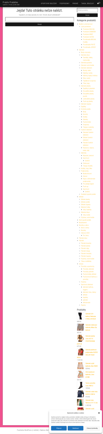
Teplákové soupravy (89, 81)
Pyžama (83, 282)
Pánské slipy (85, 248)
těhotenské (86, 303)
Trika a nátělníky (86, 261)
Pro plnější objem (88, 184)
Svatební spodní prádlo (88, 194)
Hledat (87, 15)
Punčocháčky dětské (89, 274)
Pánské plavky (85, 246)
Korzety (85, 114)
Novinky (83, 230)
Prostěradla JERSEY (89, 47)
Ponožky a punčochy (87, 266)
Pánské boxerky (86, 243)
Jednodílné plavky (88, 99)
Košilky (85, 117)
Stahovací (86, 163)
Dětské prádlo (85, 202)
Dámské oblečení (86, 68)
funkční (87, 161)
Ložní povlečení (86, 27)
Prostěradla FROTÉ (89, 45)
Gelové (85, 176)
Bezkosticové (87, 174)
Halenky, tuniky (87, 73)
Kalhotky (83, 153)
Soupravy (86, 125)
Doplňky (83, 107)
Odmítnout (75, 428)
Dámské (81, 50)
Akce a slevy (85, 228)
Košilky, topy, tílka (86, 168)
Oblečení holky (85, 207)
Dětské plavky (85, 199)
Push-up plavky (88, 101)
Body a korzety (85, 52)
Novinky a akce (84, 225)
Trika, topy (86, 83)
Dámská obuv (85, 55)
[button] (99, 413)
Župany (83, 305)
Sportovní (86, 158)
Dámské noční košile (87, 65)
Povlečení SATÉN (88, 37)
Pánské (75, 3)
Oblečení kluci (85, 212)
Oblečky (85, 119)
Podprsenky (65, 3)
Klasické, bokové (88, 155)
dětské (85, 295)
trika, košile (86, 215)
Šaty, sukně (86, 78)
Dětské (81, 197)
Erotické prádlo (86, 109)
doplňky (85, 297)
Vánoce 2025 (85, 233)
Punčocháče (87, 122)
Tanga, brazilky (87, 3)
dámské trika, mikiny (89, 292)
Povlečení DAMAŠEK (89, 32)
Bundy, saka (87, 70)
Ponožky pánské (88, 272)
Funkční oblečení (86, 130)
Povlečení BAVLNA (89, 29)
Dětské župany (85, 204)
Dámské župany (86, 104)
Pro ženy (86, 235)
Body (84, 112)
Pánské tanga (85, 251)
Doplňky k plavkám (89, 88)
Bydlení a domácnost (85, 24)
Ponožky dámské (88, 269)
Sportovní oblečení (49, 3)
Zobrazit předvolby (92, 428)
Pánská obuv (83, 238)
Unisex (81, 264)
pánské (85, 300)
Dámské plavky (86, 86)
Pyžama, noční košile (87, 217)
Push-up (85, 186)
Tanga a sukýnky (88, 127)
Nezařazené (83, 222)
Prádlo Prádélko (10, 2)
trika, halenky (87, 210)
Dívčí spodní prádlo (85, 220)
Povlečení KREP (88, 34)
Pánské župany (86, 256)
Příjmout (58, 428)
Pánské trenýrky (86, 253)
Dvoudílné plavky (88, 91)
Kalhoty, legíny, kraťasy (90, 75)
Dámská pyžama (86, 63)
